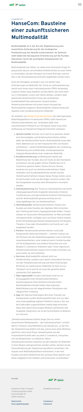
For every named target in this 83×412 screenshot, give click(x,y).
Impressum (47, 404)
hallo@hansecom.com (51, 389)
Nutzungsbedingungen (20, 404)
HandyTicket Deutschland (39, 116)
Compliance (48, 401)
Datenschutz (16, 401)
